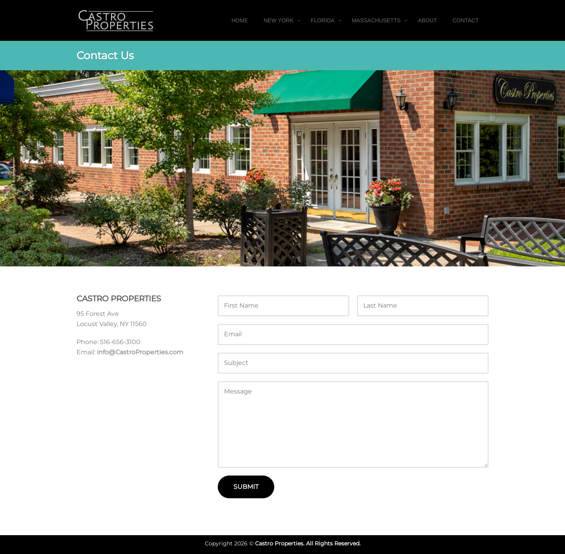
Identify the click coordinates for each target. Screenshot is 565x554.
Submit (246, 486)
